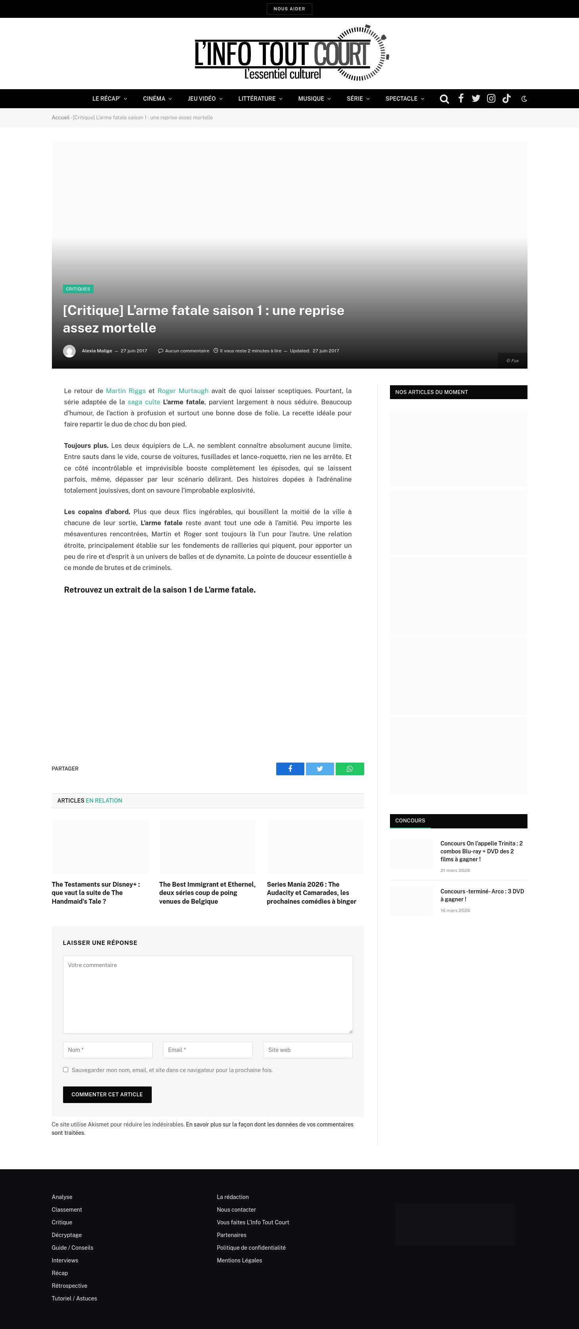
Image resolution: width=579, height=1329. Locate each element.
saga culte (144, 402)
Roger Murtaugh (182, 391)
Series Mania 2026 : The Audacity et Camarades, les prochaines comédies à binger (311, 893)
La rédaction (233, 1197)
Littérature (257, 99)
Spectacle (402, 99)
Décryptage (67, 1235)
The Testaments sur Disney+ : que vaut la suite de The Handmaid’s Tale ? (96, 893)
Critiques (78, 289)
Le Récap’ (106, 99)
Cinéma (154, 99)
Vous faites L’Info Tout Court (253, 1222)
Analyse (62, 1197)
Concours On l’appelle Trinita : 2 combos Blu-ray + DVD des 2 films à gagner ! (482, 851)
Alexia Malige (97, 351)
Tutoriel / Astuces (74, 1298)
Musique (311, 99)
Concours (411, 821)
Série (355, 99)
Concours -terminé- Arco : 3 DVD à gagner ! (482, 895)
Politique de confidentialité (251, 1248)
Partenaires (232, 1235)
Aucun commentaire (183, 351)
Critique (62, 1222)
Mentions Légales (239, 1260)
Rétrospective (70, 1286)
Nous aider (289, 8)
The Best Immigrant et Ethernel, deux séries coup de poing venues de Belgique (207, 893)
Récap (60, 1273)
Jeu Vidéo (202, 99)
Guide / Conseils (73, 1248)
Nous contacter (236, 1210)
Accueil (61, 117)
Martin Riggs (126, 391)
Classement (67, 1210)
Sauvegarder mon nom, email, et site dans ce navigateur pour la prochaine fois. (172, 1070)
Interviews (65, 1260)
